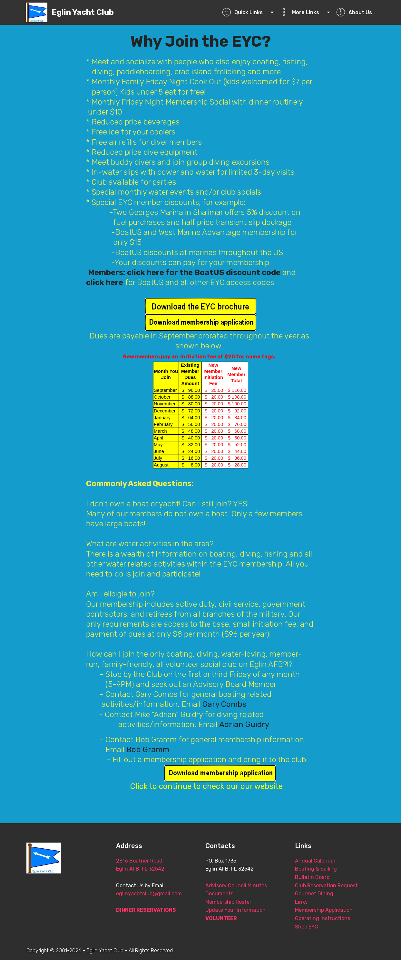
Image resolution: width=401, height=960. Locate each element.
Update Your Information (235, 910)
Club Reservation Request (326, 885)
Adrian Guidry (244, 724)
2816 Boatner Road (153, 861)
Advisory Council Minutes (236, 885)
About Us (354, 12)
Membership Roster (228, 902)
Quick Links (245, 12)
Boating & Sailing (316, 869)
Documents (219, 894)
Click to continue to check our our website (207, 786)
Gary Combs (224, 704)
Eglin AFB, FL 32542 (140, 869)
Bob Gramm (147, 749)
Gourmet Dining (314, 894)
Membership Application (324, 910)
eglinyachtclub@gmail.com (149, 894)
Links (301, 902)
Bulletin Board (312, 877)
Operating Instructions (322, 918)
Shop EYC (306, 927)
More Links (302, 12)
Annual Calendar (315, 861)
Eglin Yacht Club (83, 12)
